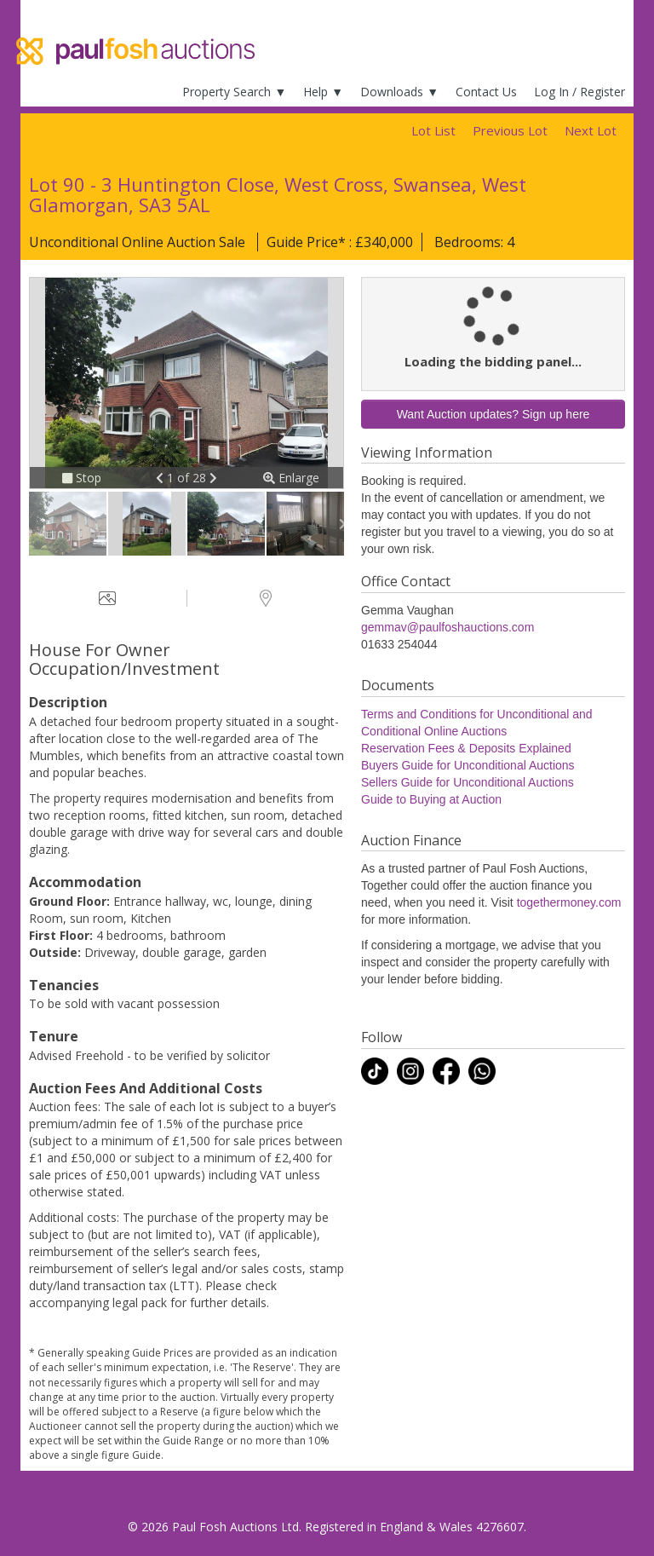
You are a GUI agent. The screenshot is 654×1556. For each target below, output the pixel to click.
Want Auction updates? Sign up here (493, 414)
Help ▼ (323, 92)
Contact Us (486, 92)
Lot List (433, 130)
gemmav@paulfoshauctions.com (447, 627)
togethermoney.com (569, 902)
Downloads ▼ (399, 92)
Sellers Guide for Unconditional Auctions (467, 782)
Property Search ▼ (234, 92)
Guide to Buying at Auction (431, 799)
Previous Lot (510, 130)
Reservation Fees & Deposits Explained (466, 748)
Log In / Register (579, 92)
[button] (161, 478)
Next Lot (591, 130)
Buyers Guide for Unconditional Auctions (468, 765)
